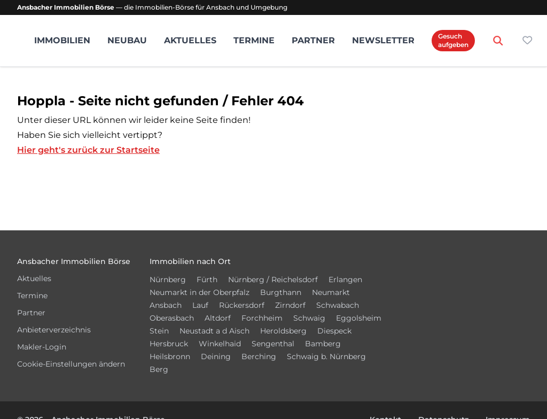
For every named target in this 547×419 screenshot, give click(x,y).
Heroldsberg (283, 331)
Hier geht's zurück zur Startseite (88, 150)
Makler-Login (41, 347)
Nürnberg (168, 279)
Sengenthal (273, 343)
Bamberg (323, 343)
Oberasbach (172, 318)
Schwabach (337, 305)
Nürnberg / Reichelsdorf (273, 279)
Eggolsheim (358, 318)
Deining (216, 356)
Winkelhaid (220, 343)
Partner (313, 40)
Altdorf (218, 318)
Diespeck (334, 331)
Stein (159, 331)
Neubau (127, 40)
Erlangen (345, 279)
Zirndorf (290, 305)
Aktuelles (190, 40)
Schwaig (309, 318)
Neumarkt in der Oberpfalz (199, 292)
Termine (254, 40)
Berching (258, 356)
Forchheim (262, 318)
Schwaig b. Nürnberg (326, 356)
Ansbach (166, 305)
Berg (159, 369)
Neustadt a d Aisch (214, 331)
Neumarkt (331, 292)
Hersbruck (169, 343)
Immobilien (62, 40)
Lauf (200, 305)
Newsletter (383, 40)
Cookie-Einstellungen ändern (71, 364)
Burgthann (280, 292)
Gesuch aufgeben (453, 40)
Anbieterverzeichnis (54, 330)
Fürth (207, 279)
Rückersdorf (241, 305)
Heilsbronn (170, 356)
